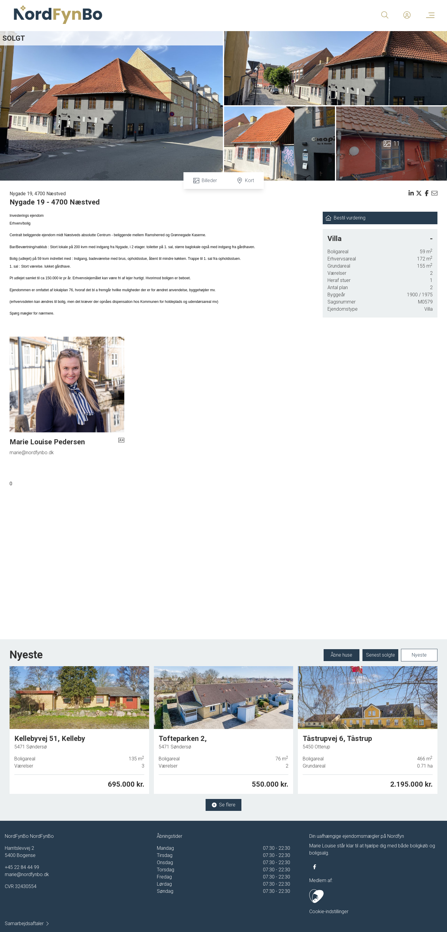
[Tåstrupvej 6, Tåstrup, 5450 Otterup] (367, 728)
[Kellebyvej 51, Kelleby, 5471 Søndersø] (79, 730)
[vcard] (121, 442)
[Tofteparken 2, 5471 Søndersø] (223, 730)
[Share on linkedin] (411, 193)
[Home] (117, 15)
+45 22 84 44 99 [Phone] (22, 867)
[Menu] (429, 15)
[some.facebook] (314, 866)
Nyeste (419, 655)
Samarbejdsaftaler (27, 923)
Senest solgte (380, 655)
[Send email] (434, 193)
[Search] (385, 15)
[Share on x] (419, 193)
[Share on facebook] (427, 193)
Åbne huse (341, 655)
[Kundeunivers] (407, 15)
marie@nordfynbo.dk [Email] (32, 452)
